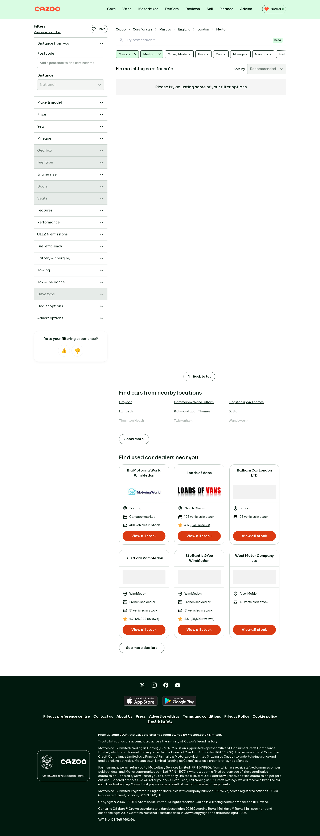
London (203, 29)
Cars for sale (142, 29)
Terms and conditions (202, 716)
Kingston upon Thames (246, 402)
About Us (124, 716)
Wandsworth (239, 421)
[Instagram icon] (154, 685)
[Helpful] (64, 351)
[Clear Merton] (159, 54)
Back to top (199, 376)
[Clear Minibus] (135, 54)
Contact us (103, 716)
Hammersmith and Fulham (194, 402)
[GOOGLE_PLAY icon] (179, 701)
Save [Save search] (99, 29)
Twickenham (183, 421)
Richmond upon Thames (192, 411)
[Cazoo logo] (50, 9)
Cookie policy (265, 716)
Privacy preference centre (66, 716)
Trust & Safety (160, 721)
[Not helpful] (77, 351)
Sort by (239, 69)
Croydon (125, 402)
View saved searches (47, 32)
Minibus (165, 29)
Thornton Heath (131, 421)
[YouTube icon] (177, 685)
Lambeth (126, 411)
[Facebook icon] (165, 685)
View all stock (144, 536)
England (184, 29)
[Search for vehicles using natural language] (201, 40)
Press (141, 716)
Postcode (45, 53)
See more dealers (141, 648)
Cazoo (121, 29)
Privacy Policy (236, 716)
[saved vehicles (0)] (272, 9)
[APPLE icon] (140, 701)
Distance (45, 75)
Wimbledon (127, 430)
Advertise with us (164, 716)
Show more (134, 439)
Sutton (234, 411)
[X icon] (142, 685)
